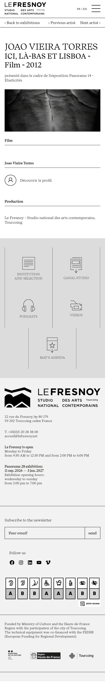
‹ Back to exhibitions (22, 22)
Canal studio (76, 278)
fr (78, 9)
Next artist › (90, 22)
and (19, 278)
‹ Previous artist (61, 22)
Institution (28, 274)
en (85, 9)
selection (32, 278)
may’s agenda (52, 357)
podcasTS (28, 316)
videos (76, 315)
